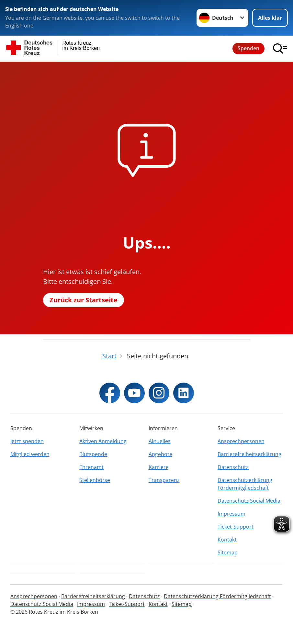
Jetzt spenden (27, 441)
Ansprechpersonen (241, 441)
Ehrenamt (91, 467)
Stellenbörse (94, 480)
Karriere (159, 467)
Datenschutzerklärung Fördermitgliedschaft (245, 483)
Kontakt (227, 539)
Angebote (160, 454)
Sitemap (228, 552)
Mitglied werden (30, 454)
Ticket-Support (236, 526)
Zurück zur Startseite (84, 300)
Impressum (231, 513)
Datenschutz (233, 467)
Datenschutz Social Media (249, 500)
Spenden (248, 48)
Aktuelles (160, 441)
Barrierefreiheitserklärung (249, 454)
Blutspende (93, 454)
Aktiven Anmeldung (103, 441)
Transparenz (164, 480)
